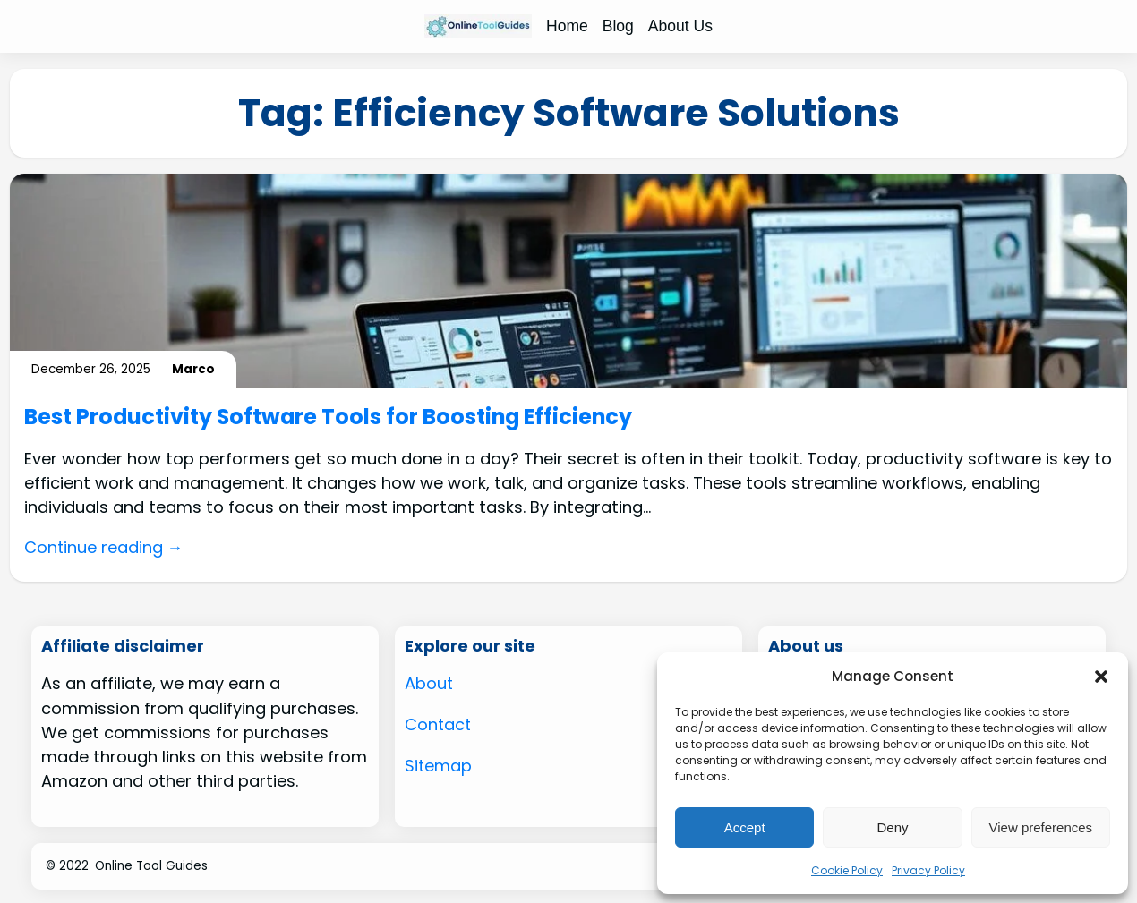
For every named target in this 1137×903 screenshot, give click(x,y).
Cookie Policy (847, 870)
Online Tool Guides (151, 864)
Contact (439, 723)
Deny (892, 827)
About (429, 683)
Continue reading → (104, 547)
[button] (1101, 677)
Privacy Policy (928, 870)
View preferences (1041, 827)
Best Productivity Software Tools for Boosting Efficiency (331, 417)
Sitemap (439, 764)
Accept (744, 827)
